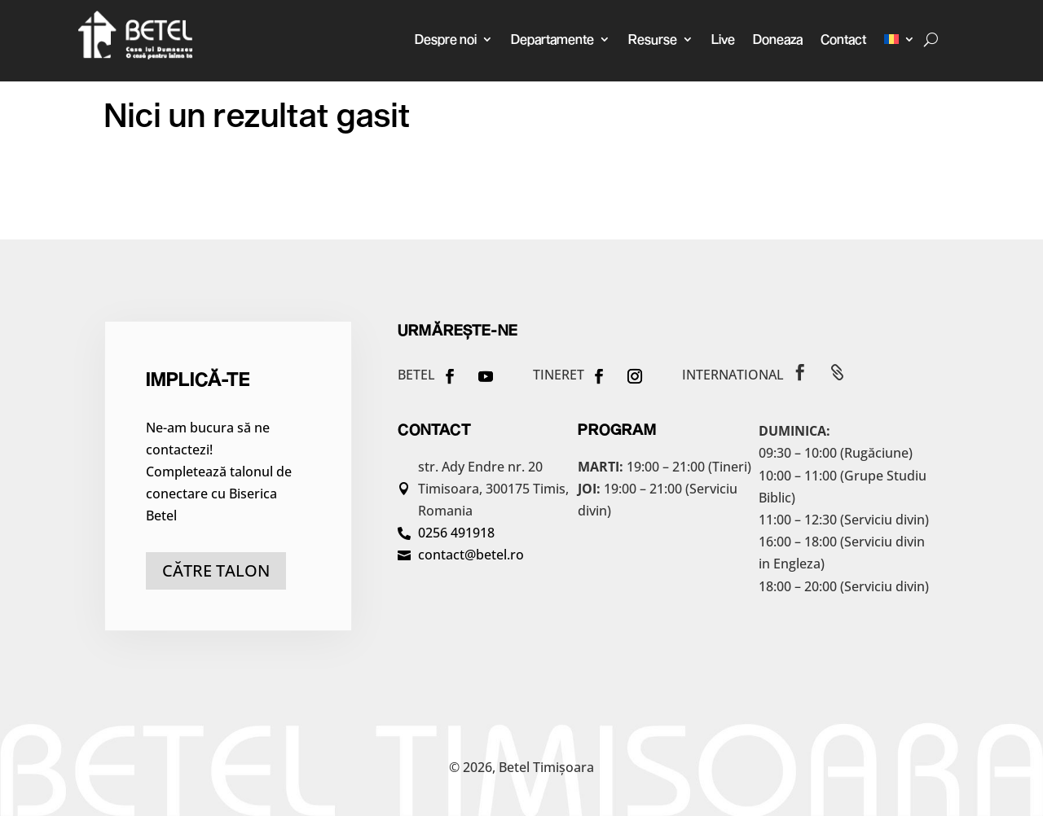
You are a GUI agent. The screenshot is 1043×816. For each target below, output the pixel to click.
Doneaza (778, 38)
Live (723, 38)
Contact (843, 38)
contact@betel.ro (471, 555)
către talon (216, 570)
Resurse (652, 38)
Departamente (552, 38)
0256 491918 (456, 533)
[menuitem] (899, 39)
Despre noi (446, 38)
